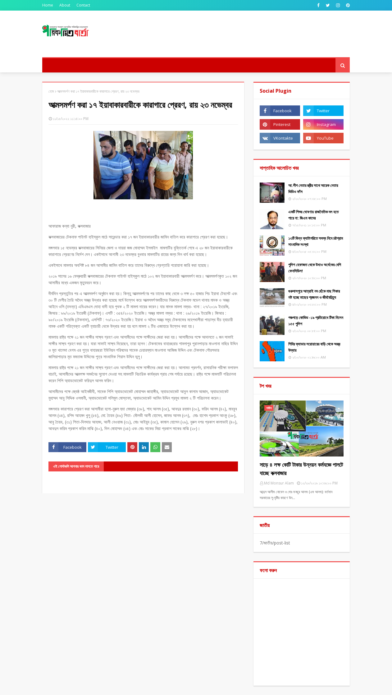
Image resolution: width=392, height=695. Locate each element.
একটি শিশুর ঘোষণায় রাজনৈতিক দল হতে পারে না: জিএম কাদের (313, 215)
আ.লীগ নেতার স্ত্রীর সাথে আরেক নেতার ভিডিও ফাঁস (313, 188)
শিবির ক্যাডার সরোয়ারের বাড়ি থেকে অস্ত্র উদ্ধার (314, 347)
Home (47, 5)
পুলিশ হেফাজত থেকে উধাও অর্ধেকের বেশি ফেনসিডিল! (314, 268)
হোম (51, 91)
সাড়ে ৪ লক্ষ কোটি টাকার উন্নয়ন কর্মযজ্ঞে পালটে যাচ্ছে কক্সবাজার (301, 469)
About (64, 5)
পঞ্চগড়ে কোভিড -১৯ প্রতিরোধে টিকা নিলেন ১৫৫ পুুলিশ (315, 321)
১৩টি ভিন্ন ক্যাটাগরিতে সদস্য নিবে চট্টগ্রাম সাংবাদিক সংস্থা (315, 241)
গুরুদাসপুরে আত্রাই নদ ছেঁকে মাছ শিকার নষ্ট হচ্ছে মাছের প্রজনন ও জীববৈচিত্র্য (314, 294)
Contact (83, 5)
